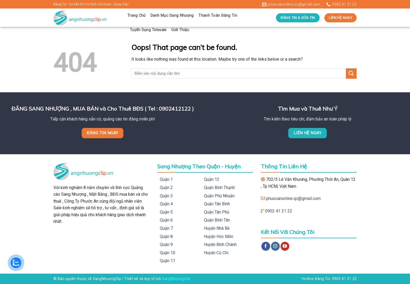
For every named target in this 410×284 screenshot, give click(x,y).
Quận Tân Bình (217, 203)
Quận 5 (166, 212)
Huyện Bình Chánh (220, 244)
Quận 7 (166, 228)
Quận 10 (167, 252)
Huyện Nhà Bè (217, 228)
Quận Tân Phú (216, 212)
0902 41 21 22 (278, 211)
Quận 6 (166, 220)
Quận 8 (166, 236)
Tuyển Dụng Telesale (148, 30)
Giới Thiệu (180, 30)
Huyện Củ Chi (216, 252)
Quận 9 (166, 244)
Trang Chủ (136, 15)
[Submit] (351, 73)
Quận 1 (166, 179)
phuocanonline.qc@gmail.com (293, 198)
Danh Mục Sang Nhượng (172, 15)
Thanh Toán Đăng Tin (217, 15)
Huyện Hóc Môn (218, 236)
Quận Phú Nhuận (219, 195)
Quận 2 (166, 187)
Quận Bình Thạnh (219, 187)
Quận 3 (166, 195)
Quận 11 (167, 260)
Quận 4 (166, 203)
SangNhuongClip (176, 279)
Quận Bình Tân (217, 220)
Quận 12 (211, 179)
